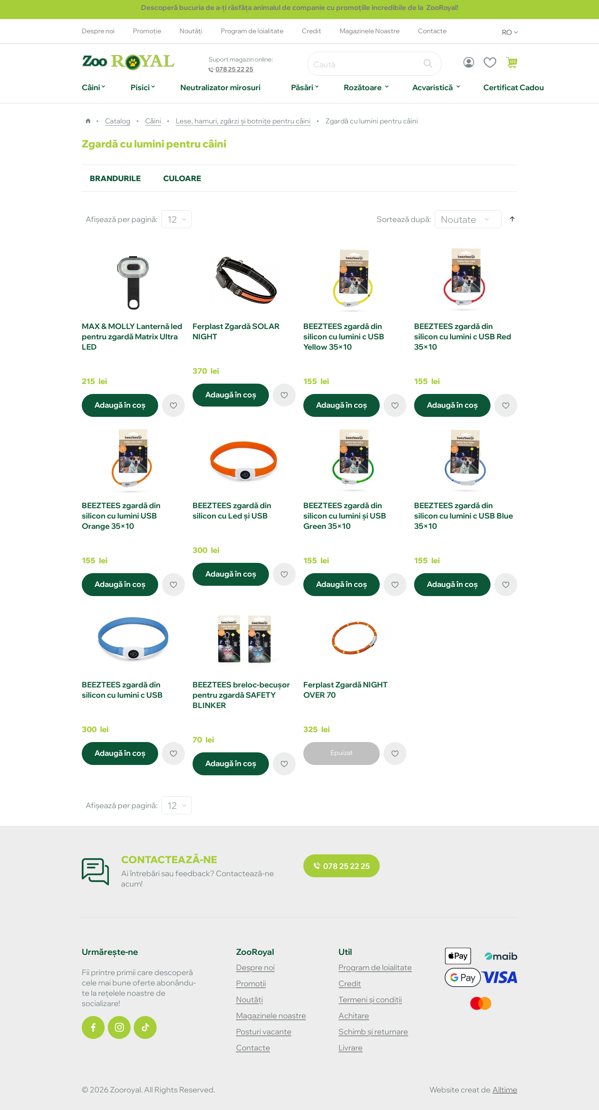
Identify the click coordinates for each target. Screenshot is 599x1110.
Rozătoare (363, 87)
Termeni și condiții (370, 999)
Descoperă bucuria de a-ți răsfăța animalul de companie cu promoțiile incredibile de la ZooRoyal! (299, 7)
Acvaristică (432, 87)
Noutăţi (191, 31)
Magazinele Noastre (370, 31)
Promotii (251, 983)
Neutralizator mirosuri (220, 87)
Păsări (302, 87)
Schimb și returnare (373, 1031)
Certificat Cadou (513, 87)
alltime (504, 1089)
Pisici (140, 87)
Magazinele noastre (271, 1015)
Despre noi (98, 31)
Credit (311, 31)
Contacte (432, 31)
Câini (91, 87)
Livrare (350, 1047)
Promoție (147, 31)
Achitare (353, 1015)
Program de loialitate (252, 31)
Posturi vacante (263, 1031)
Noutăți (249, 999)
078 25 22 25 (234, 69)
